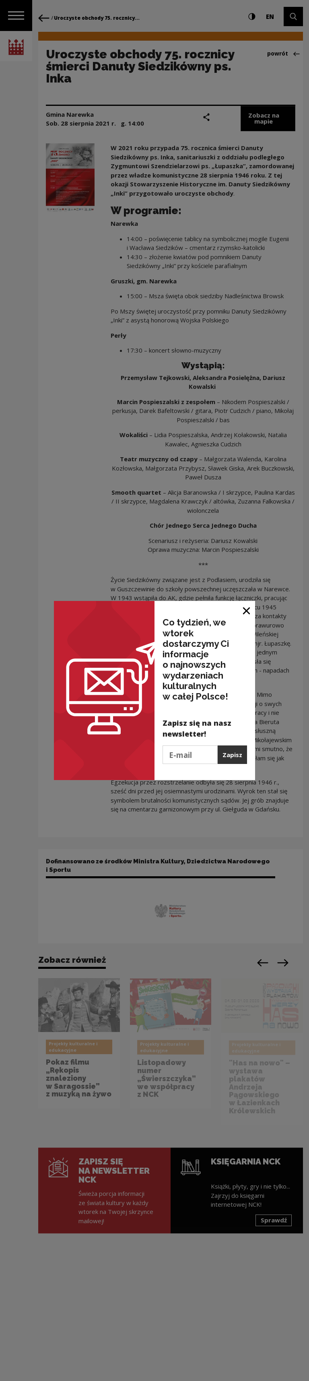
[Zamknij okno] (246, 610)
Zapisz (232, 755)
